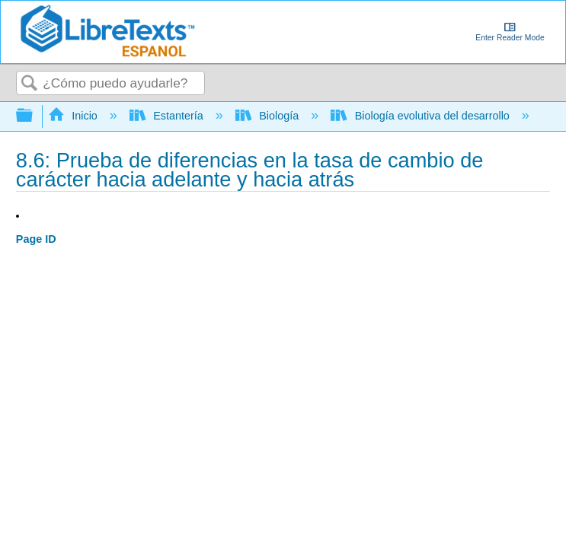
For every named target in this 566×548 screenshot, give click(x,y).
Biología (268, 116)
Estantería (168, 116)
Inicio (74, 116)
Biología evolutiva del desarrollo (422, 116)
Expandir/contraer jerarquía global (34, 116)
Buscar (29, 84)
